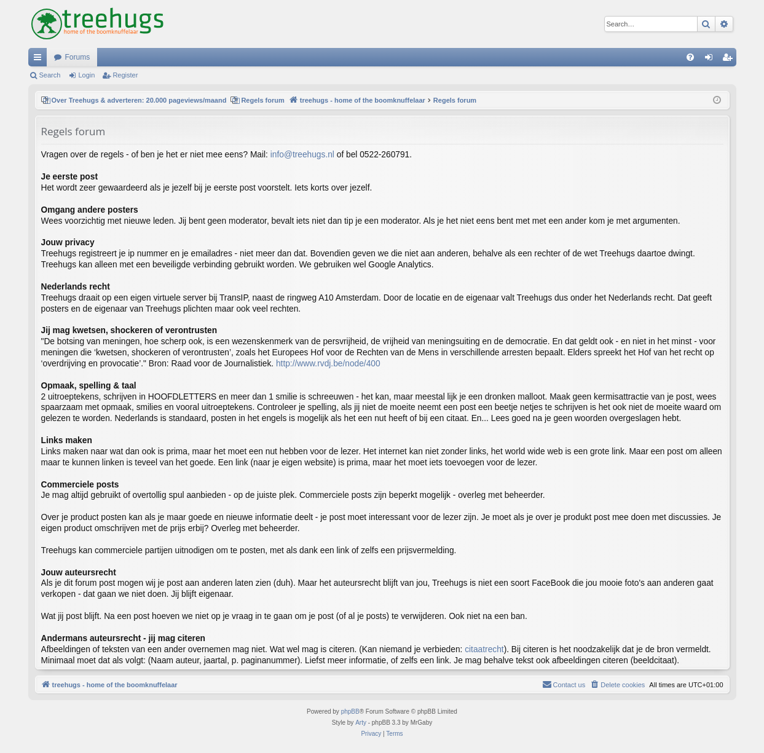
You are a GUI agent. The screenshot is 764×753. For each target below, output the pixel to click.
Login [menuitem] (710, 59)
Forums (77, 57)
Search (50, 75)
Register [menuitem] (729, 59)
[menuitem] (690, 57)
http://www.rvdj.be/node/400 (328, 363)
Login (86, 75)
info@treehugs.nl (302, 154)
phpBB (350, 711)
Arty (360, 722)
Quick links (40, 59)
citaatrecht (484, 649)
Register (125, 75)
